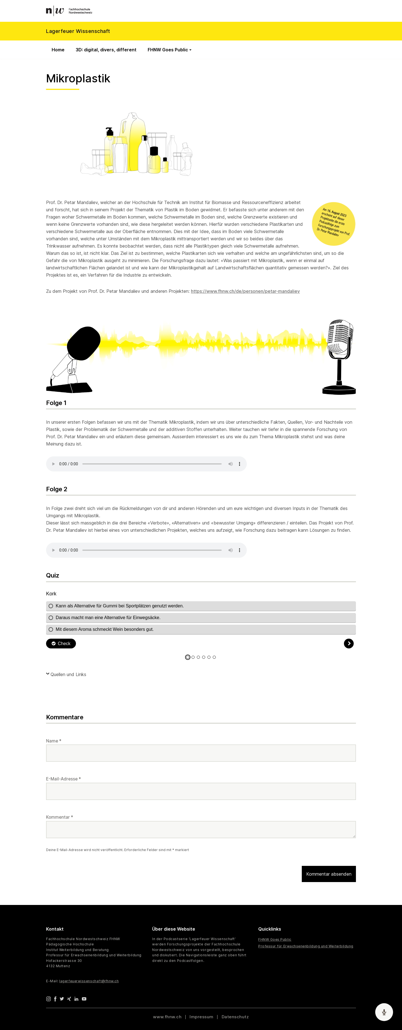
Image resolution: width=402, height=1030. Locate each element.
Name (53, 741)
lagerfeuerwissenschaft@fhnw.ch (89, 981)
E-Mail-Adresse (63, 779)
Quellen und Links (68, 674)
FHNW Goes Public (168, 49)
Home (58, 49)
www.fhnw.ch (167, 1016)
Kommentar (59, 817)
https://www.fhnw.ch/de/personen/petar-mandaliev (245, 291)
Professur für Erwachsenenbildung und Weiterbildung (305, 946)
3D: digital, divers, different (106, 49)
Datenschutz (235, 1016)
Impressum (202, 1016)
